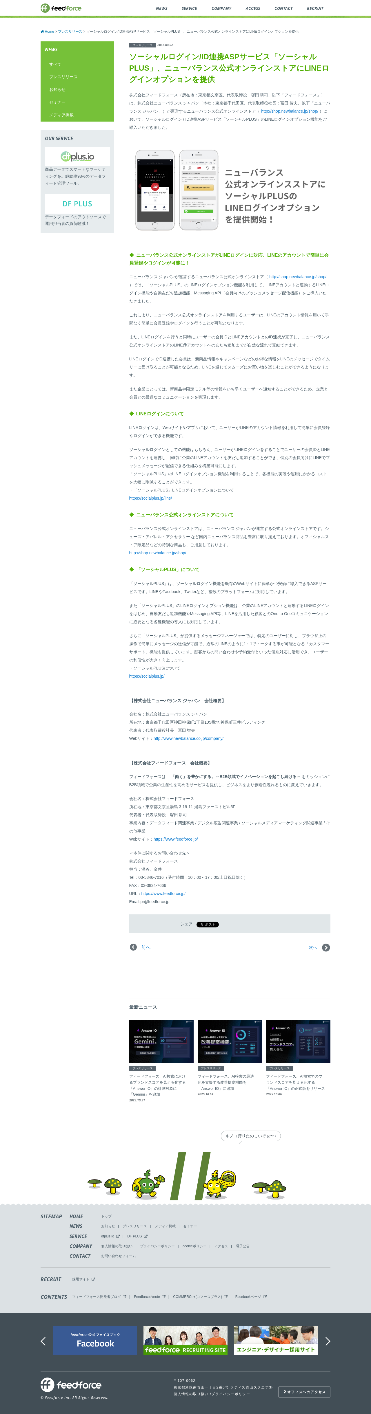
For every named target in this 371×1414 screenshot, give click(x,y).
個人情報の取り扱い (116, 1246)
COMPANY (81, 1246)
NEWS (76, 1226)
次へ (313, 947)
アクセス (221, 1246)
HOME (76, 1216)
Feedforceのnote (147, 1297)
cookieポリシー (195, 1246)
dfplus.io (107, 1236)
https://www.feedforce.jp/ (176, 839)
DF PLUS (134, 1236)
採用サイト (81, 1279)
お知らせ (57, 89)
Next (328, 1341)
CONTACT (80, 1256)
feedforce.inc (61, 8)
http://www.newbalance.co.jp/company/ (188, 738)
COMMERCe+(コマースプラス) (197, 1297)
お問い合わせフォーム (118, 1256)
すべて (55, 64)
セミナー (57, 102)
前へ (145, 947)
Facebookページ (248, 1297)
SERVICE (78, 1236)
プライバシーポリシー (157, 1246)
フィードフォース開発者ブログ (96, 1297)
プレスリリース (63, 76)
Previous (43, 1341)
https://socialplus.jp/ (147, 676)
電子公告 (243, 1246)
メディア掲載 (61, 115)
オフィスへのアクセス (304, 1392)
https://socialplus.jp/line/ (150, 498)
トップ (106, 1216)
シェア (186, 924)
